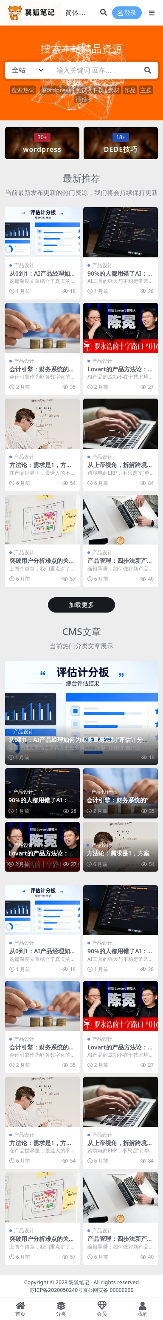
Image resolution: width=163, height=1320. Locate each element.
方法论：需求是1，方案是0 (40, 468)
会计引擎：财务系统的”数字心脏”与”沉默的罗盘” (121, 803)
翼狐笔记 (79, 1282)
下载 (98, 90)
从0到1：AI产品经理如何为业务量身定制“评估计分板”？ (75, 743)
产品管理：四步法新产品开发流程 (120, 564)
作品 (130, 90)
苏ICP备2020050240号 (56, 1290)
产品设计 (24, 265)
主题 (146, 90)
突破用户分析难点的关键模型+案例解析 (42, 564)
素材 (114, 90)
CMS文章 (81, 631)
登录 (127, 13)
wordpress (56, 90)
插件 (81, 99)
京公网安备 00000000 (108, 1290)
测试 (81, 90)
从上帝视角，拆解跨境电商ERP (120, 468)
